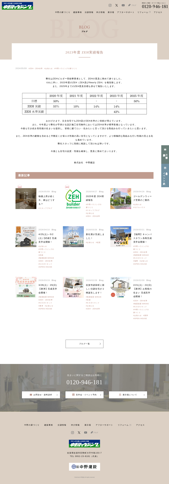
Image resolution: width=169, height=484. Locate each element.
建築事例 (77, 12)
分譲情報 (62, 425)
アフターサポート (104, 425)
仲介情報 (75, 425)
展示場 (87, 425)
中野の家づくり (32, 425)
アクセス (140, 425)
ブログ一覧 (84, 344)
